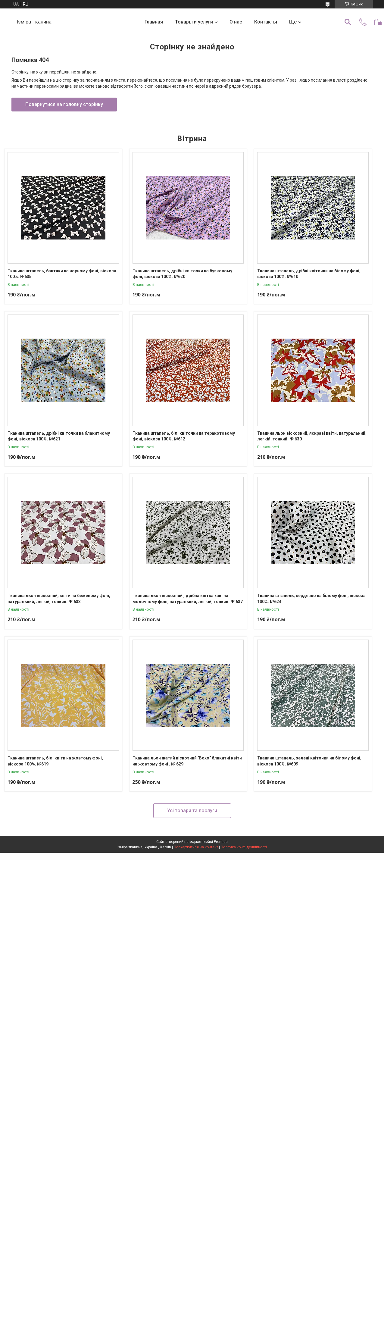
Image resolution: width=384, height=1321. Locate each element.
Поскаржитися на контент (196, 847)
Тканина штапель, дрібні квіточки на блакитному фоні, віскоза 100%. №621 (59, 436)
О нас (235, 22)
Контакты (265, 22)
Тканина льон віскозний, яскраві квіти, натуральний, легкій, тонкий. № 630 (312, 436)
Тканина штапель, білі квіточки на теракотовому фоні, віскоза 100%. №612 (184, 436)
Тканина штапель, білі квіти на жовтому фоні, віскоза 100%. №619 (55, 761)
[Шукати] (348, 22)
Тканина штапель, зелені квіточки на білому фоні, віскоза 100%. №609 (309, 761)
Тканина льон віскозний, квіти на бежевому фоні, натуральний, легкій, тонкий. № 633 (59, 598)
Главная (154, 22)
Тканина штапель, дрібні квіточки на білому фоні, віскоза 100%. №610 (309, 273)
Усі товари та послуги (192, 810)
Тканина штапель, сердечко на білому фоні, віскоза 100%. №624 (311, 598)
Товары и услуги (194, 22)
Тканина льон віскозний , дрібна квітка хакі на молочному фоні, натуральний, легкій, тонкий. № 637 (188, 598)
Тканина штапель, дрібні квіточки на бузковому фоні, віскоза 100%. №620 (182, 273)
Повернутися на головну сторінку (64, 104)
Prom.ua (221, 842)
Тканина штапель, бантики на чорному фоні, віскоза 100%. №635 (62, 273)
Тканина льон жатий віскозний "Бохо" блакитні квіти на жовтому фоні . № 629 (187, 761)
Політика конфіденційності (244, 847)
